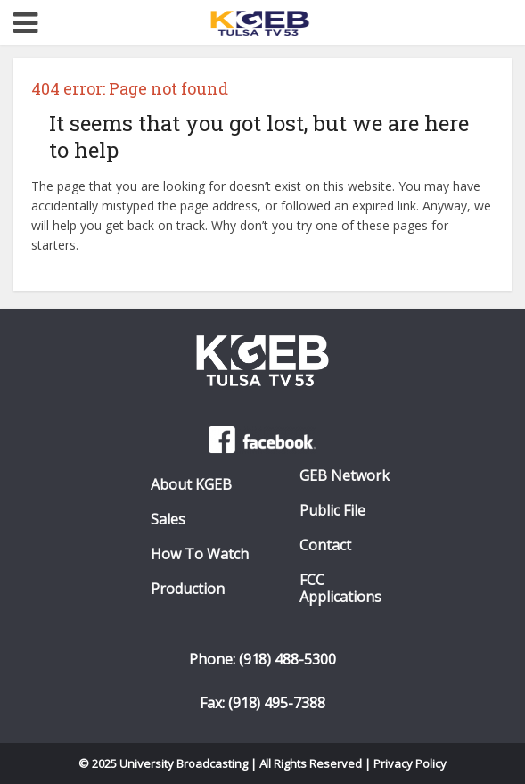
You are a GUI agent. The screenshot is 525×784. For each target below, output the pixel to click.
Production (188, 589)
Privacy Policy (410, 763)
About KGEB (191, 484)
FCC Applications (340, 589)
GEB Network (344, 475)
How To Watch (200, 554)
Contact (325, 545)
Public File (332, 510)
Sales (168, 519)
